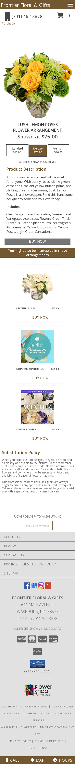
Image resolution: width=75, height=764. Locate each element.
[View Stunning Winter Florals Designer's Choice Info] (37, 346)
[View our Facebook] (27, 587)
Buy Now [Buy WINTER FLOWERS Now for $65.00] (40, 438)
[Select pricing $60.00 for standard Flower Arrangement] (17, 150)
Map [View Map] (37, 760)
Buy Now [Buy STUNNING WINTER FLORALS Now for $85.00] (40, 378)
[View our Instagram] (41, 587)
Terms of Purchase (49, 741)
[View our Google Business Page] (34, 587)
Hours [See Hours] (62, 760)
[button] (63, 16)
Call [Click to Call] (12, 760)
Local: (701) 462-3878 (37, 618)
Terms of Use (37, 748)
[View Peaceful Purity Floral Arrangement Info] (37, 286)
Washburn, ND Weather (19, 727)
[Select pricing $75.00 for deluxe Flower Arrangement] (38, 150)
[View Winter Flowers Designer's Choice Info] (37, 407)
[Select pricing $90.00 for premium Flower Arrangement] (58, 150)
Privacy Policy (19, 741)
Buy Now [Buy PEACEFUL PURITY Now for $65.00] (40, 317)
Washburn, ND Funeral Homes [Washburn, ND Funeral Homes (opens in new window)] (25, 706)
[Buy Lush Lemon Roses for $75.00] (38, 242)
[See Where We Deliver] (38, 525)
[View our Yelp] (48, 587)
